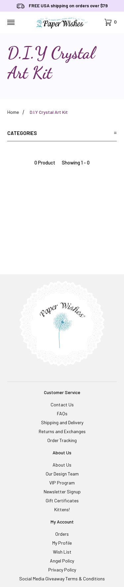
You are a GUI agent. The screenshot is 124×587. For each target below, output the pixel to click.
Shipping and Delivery (62, 422)
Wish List (62, 552)
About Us (62, 465)
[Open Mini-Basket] (110, 22)
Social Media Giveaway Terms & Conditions (62, 578)
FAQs (62, 413)
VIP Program (62, 482)
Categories (62, 133)
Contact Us (62, 404)
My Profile (62, 543)
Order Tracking (62, 440)
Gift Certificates (62, 500)
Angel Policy (62, 561)
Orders (62, 534)
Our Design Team (62, 473)
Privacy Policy (62, 569)
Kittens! (62, 509)
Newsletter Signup (62, 491)
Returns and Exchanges (62, 431)
